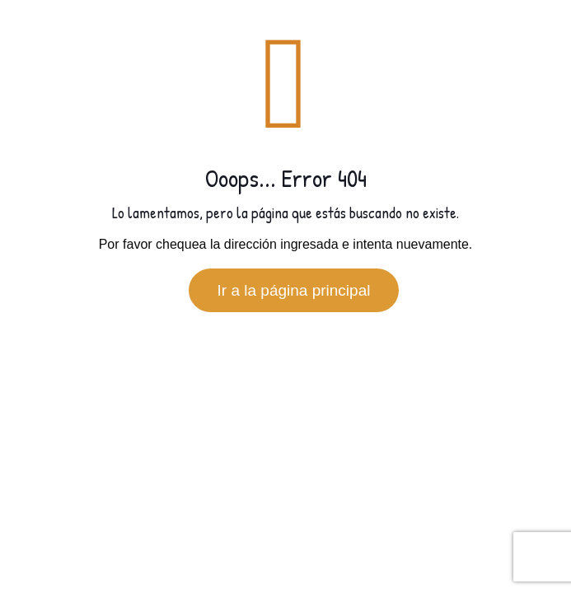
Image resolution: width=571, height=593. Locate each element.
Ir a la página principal (294, 290)
